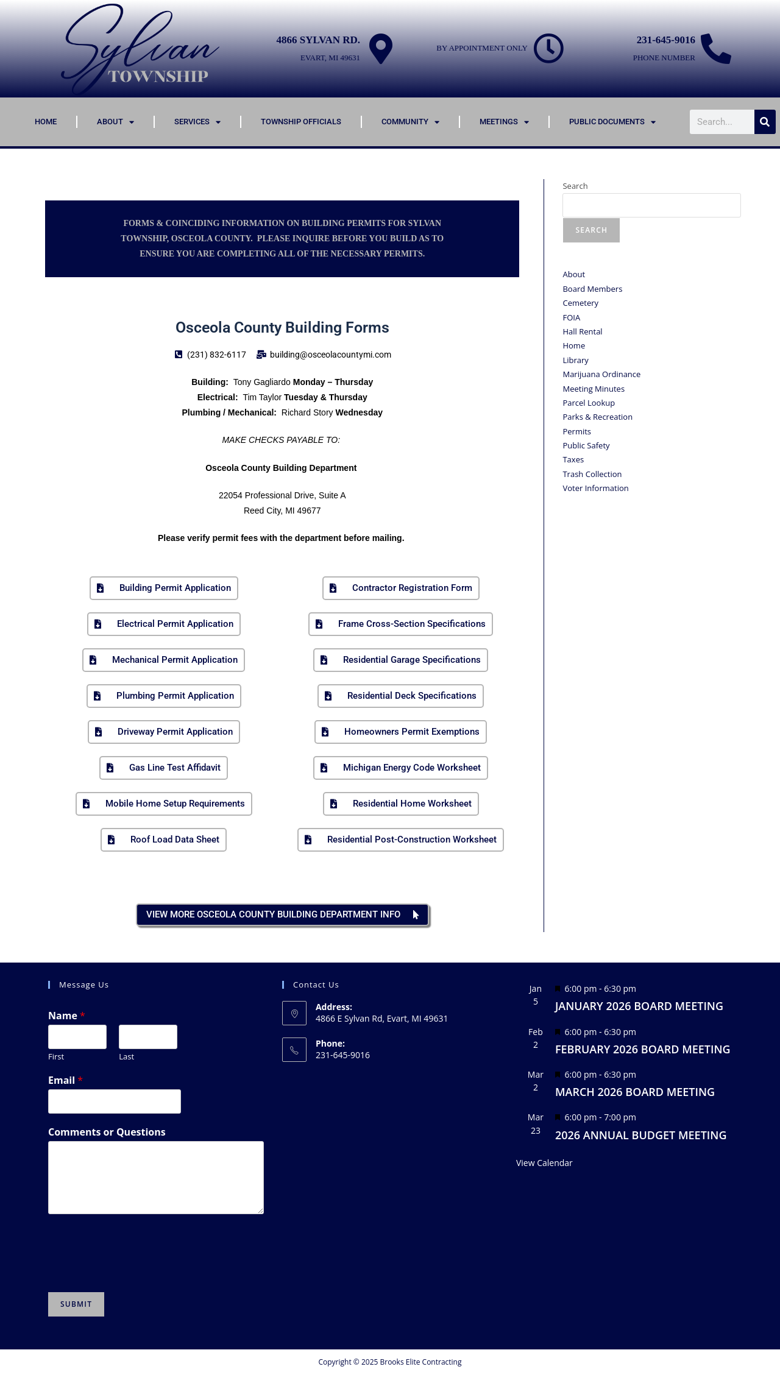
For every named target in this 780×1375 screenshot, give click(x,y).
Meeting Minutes (593, 388)
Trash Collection (592, 473)
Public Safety (585, 445)
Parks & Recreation (597, 416)
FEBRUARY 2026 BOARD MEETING (643, 1049)
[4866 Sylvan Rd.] (381, 49)
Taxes (573, 459)
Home (46, 121)
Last (126, 1057)
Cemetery (580, 302)
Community (410, 122)
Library (575, 360)
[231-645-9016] (716, 49)
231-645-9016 (666, 40)
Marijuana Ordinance (601, 374)
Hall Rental (582, 331)
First (56, 1057)
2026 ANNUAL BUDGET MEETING (641, 1135)
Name (66, 1015)
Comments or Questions (107, 1132)
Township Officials (301, 121)
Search (574, 185)
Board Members (592, 288)
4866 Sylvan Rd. (318, 40)
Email (65, 1080)
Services (197, 122)
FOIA (571, 317)
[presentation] (140, 1272)
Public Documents (612, 122)
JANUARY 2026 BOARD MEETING (639, 1006)
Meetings (504, 122)
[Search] (765, 122)
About (115, 122)
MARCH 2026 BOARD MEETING (635, 1091)
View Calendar (544, 1162)
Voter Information (595, 487)
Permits (576, 431)
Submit (76, 1304)
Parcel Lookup (588, 402)
